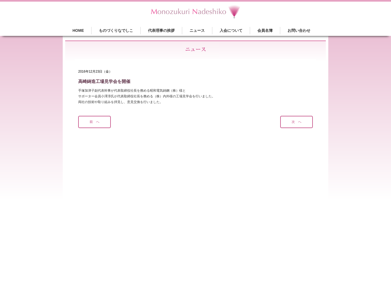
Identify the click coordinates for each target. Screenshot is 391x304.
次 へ (296, 122)
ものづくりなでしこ (116, 30)
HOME (78, 30)
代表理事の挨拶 (161, 30)
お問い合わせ (299, 30)
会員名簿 (265, 30)
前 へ (94, 122)
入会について (231, 30)
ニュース (197, 30)
